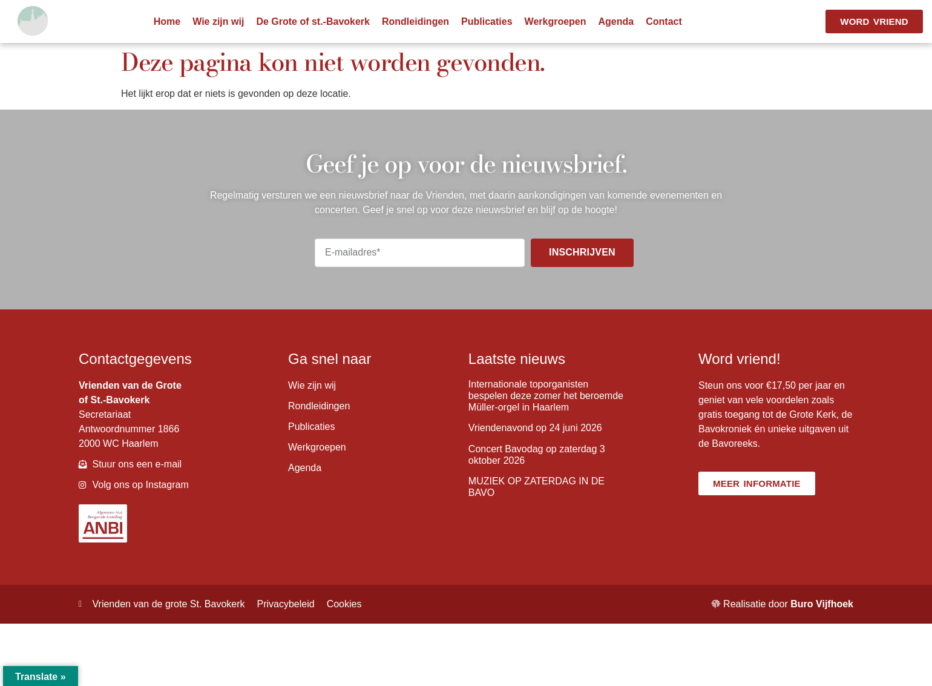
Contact (664, 21)
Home (167, 21)
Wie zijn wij (218, 21)
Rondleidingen (415, 21)
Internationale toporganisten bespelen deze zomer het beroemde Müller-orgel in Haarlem (545, 395)
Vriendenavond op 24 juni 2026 (535, 428)
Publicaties (486, 21)
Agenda (616, 21)
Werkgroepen (555, 21)
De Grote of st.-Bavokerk (313, 21)
